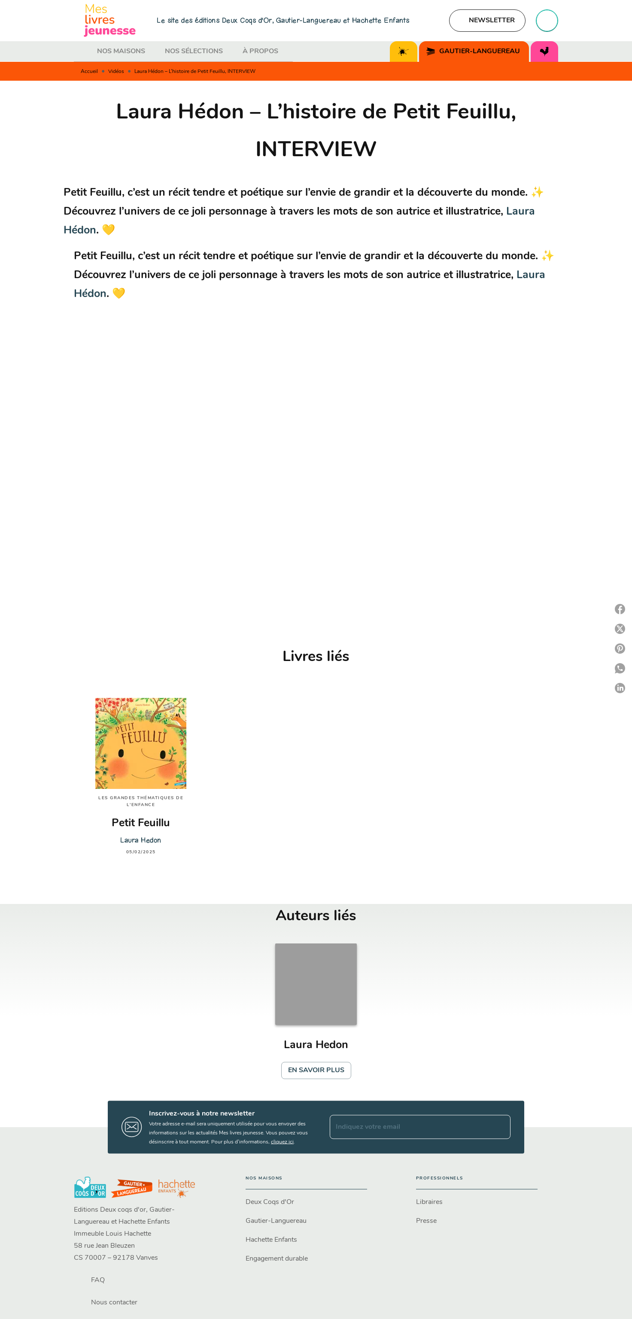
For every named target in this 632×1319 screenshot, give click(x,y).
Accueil (89, 71)
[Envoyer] (500, 1127)
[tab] (83, 51)
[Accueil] (110, 20)
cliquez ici (282, 1141)
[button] (487, 20)
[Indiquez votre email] (409, 1127)
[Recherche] (547, 20)
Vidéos (116, 71)
